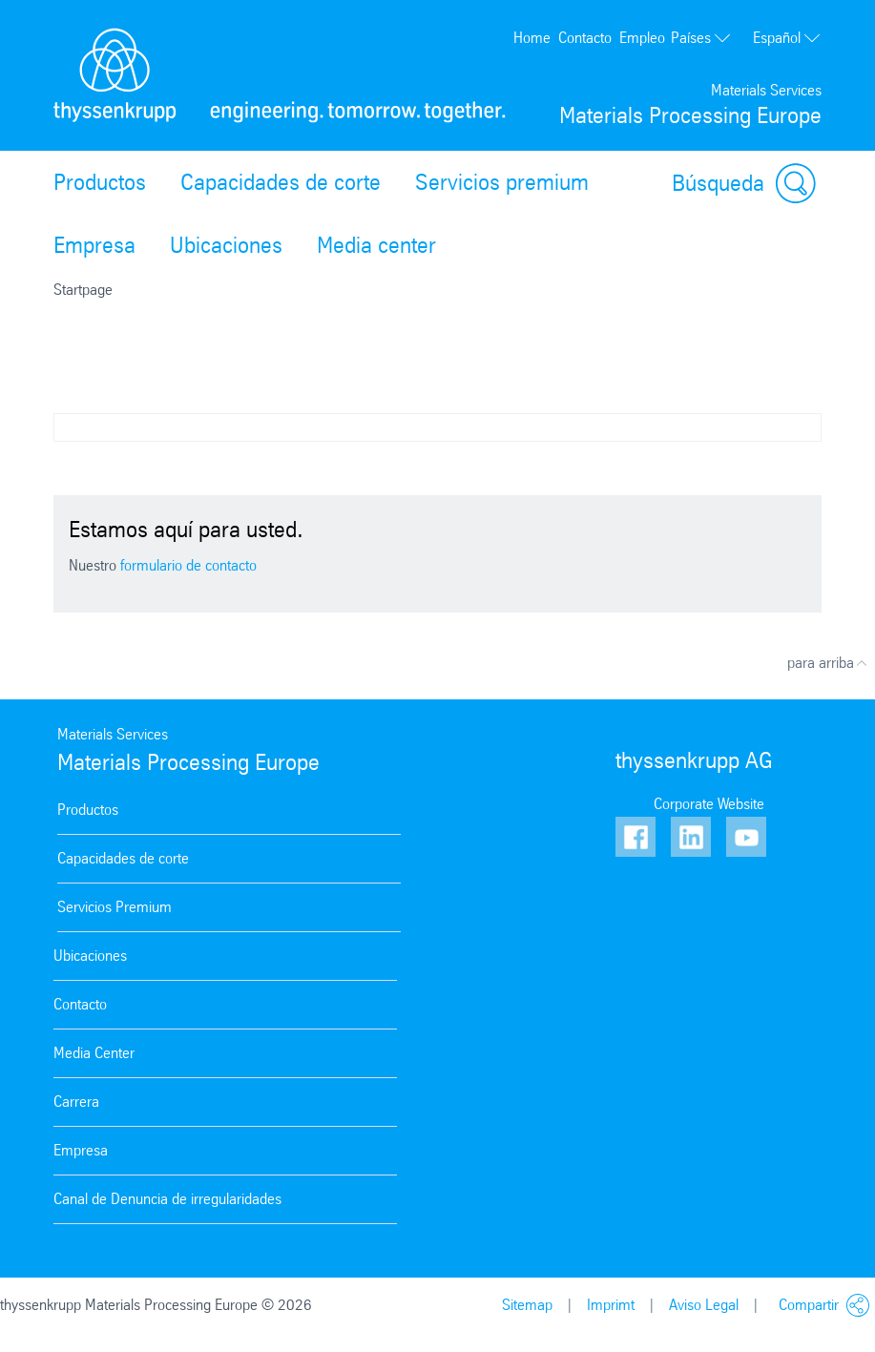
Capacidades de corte (280, 182)
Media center (376, 245)
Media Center (94, 1053)
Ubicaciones (226, 245)
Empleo (642, 38)
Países (701, 38)
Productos (99, 182)
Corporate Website (709, 804)
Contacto (585, 38)
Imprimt (611, 1305)
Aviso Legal (704, 1305)
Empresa (94, 245)
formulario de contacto (188, 565)
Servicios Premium (114, 907)
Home (532, 38)
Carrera (76, 1101)
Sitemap (527, 1305)
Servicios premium (502, 182)
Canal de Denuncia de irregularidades (167, 1199)
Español (787, 38)
